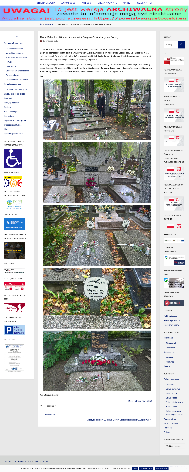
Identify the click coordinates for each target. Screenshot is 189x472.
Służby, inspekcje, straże (14, 94)
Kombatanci (9, 116)
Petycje (9, 62)
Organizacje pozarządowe (15, 120)
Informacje (49, 24)
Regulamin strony (171, 325)
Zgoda (135, 468)
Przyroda (168, 428)
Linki (6, 129)
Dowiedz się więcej (162, 468)
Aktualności (171, 343)
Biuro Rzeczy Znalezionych (17, 71)
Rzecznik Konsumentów (16, 58)
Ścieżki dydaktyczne (174, 402)
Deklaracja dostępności (17, 461)
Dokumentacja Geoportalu (17, 80)
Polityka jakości (170, 316)
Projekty (7, 107)
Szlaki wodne (171, 393)
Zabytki (167, 432)
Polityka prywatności (172, 320)
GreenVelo (170, 384)
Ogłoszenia (169, 352)
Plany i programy (11, 103)
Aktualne (169, 357)
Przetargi (8, 98)
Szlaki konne (171, 407)
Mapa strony (41, 461)
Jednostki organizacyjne (16, 89)
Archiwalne (170, 348)
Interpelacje (11, 66)
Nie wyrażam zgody (146, 468)
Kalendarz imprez (11, 112)
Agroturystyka (170, 419)
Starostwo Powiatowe (13, 43)
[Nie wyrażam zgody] (186, 468)
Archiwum (170, 362)
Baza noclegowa (171, 423)
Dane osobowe (12, 75)
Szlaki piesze (171, 398)
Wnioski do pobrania (15, 53)
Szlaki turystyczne (171, 379)
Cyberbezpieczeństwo (13, 134)
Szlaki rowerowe (173, 389)
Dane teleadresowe (14, 49)
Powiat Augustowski (12, 84)
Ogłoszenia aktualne (13, 125)
